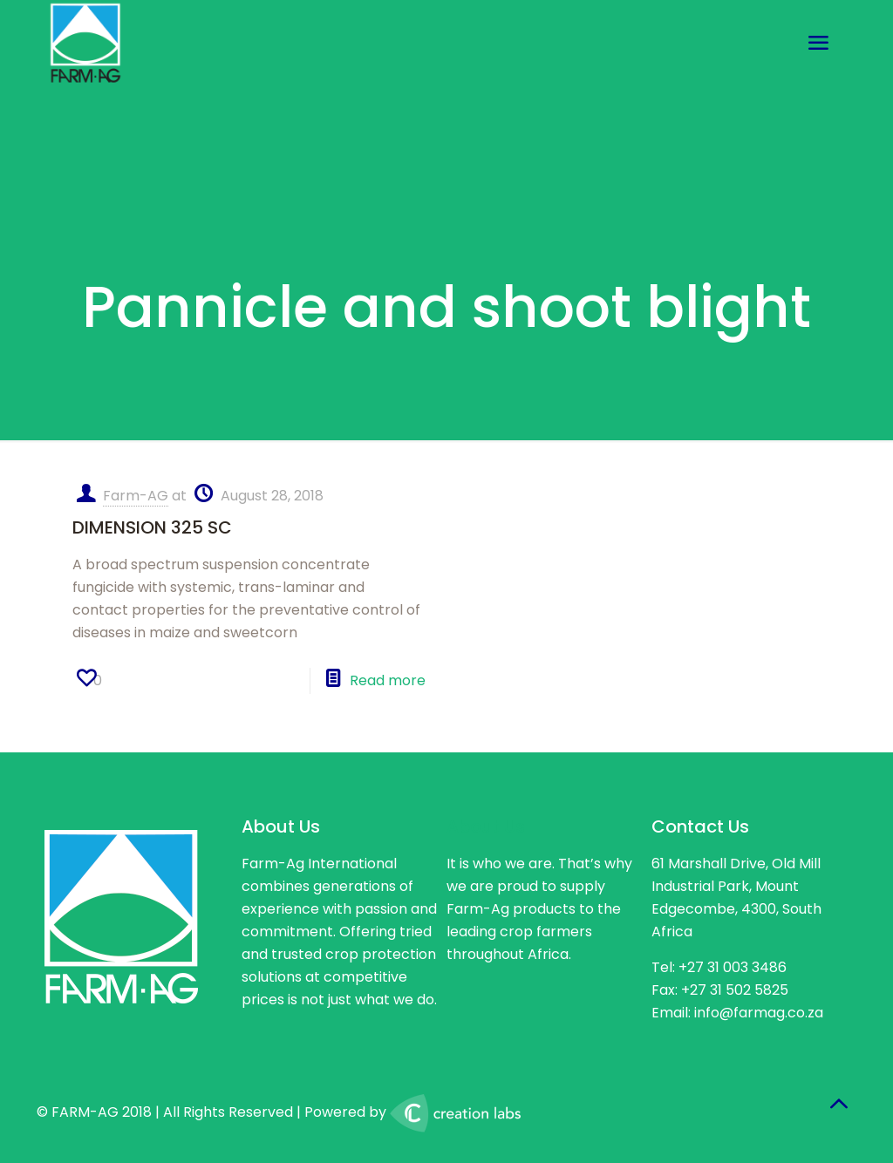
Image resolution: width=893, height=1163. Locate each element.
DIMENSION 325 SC (152, 527)
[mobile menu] (818, 43)
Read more (388, 680)
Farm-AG (135, 496)
